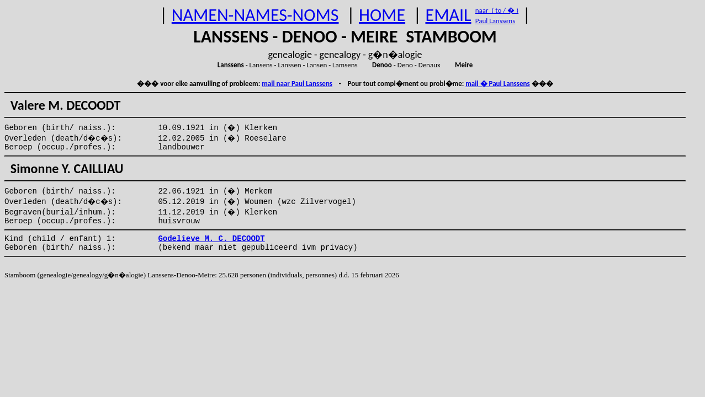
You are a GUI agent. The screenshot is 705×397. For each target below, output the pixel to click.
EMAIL (448, 15)
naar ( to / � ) (496, 10)
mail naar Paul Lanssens (297, 83)
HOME (382, 15)
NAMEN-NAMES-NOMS (255, 15)
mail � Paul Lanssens (497, 83)
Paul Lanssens (495, 21)
